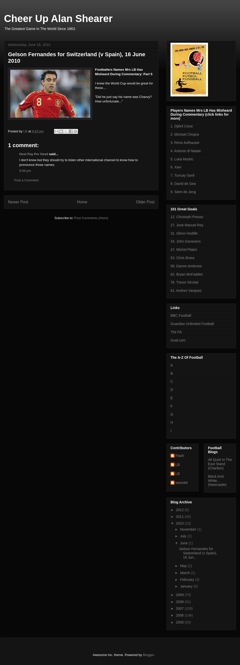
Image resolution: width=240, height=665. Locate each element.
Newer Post (18, 202)
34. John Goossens (185, 241)
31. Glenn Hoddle (184, 233)
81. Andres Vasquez (186, 291)
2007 (180, 609)
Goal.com (178, 340)
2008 (180, 602)
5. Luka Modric (182, 159)
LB (178, 465)
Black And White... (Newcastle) (217, 480)
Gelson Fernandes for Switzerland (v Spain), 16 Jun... (198, 553)
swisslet (182, 483)
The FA (176, 332)
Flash (180, 456)
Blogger (148, 655)
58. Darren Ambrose (186, 266)
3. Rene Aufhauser (185, 143)
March (185, 573)
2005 (180, 622)
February (187, 580)
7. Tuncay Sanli (182, 175)
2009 (180, 595)
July (183, 536)
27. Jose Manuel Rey (187, 225)
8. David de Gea (183, 184)
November (188, 529)
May (184, 566)
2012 (180, 510)
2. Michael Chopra (184, 134)
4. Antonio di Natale (185, 151)
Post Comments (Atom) (91, 218)
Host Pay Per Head (33, 154)
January (187, 586)
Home (82, 202)
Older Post (145, 202)
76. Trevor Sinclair (184, 282)
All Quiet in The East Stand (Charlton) (220, 464)
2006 (180, 615)
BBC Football (180, 316)
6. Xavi (175, 167)
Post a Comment (26, 180)
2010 (180, 523)
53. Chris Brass (182, 258)
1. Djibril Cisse (181, 126)
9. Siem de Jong (183, 192)
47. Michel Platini (183, 250)
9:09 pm (25, 171)
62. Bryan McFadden (186, 274)
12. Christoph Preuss (186, 217)
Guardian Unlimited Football (192, 324)
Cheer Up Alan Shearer (58, 18)
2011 (180, 517)
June (184, 543)
